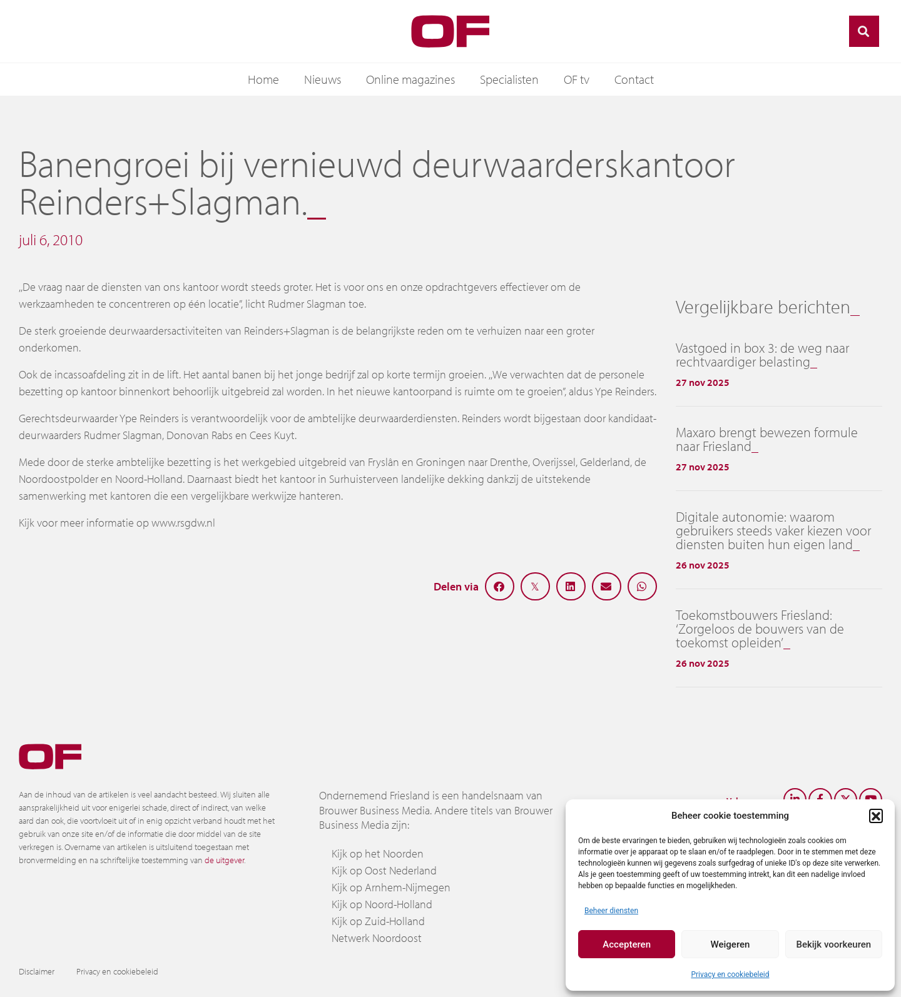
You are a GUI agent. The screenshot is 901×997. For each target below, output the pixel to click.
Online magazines (410, 79)
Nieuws (322, 79)
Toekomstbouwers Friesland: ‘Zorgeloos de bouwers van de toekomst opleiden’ (760, 628)
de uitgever (224, 860)
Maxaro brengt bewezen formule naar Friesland (767, 439)
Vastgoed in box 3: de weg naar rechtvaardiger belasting (762, 354)
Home (263, 79)
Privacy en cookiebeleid (730, 974)
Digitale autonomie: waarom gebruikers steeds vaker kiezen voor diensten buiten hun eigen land (773, 530)
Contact (634, 79)
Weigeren (730, 944)
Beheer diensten (611, 910)
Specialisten (509, 79)
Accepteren (627, 944)
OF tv (576, 79)
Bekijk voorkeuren (833, 944)
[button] (876, 815)
